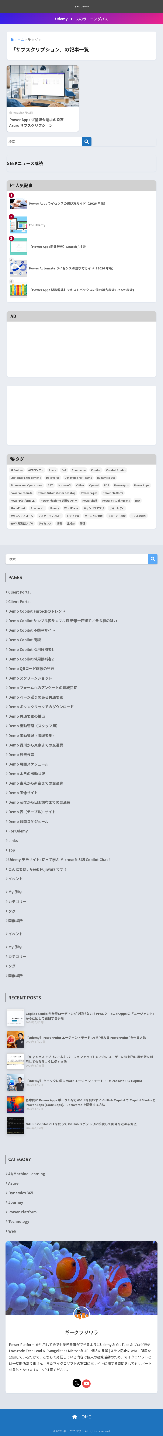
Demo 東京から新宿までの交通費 (35, 783)
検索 (152, 559)
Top (11, 850)
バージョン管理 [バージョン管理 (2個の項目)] (94, 516)
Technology (18, 1221)
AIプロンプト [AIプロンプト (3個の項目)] (36, 470)
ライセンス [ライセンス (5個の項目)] (45, 523)
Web (12, 1231)
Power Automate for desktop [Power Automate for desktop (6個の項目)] (57, 493)
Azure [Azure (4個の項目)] (52, 470)
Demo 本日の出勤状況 (26, 773)
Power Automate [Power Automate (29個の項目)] (21, 493)
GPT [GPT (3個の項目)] (50, 485)
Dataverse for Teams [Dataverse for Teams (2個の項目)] (78, 477)
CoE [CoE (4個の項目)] (64, 470)
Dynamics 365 (20, 1192)
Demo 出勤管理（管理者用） (32, 735)
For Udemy (18, 831)
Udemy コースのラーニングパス (81, 18)
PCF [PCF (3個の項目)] (106, 485)
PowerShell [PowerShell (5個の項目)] (89, 500)
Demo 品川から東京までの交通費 (35, 745)
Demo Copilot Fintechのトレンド (36, 611)
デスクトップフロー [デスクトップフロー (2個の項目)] (49, 516)
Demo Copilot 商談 (24, 639)
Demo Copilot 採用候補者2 (31, 659)
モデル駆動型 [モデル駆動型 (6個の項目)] (138, 516)
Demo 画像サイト (23, 792)
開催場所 (15, 920)
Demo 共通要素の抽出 (26, 716)
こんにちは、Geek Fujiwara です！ (37, 869)
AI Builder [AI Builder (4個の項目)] (16, 470)
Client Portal (19, 592)
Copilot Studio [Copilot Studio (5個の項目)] (115, 470)
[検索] (86, 141)
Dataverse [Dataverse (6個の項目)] (52, 477)
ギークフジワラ (81, 6)
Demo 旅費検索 (21, 754)
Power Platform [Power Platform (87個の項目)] (113, 493)
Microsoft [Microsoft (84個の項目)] (64, 485)
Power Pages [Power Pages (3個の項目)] (89, 493)
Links (13, 840)
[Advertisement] (82, 331)
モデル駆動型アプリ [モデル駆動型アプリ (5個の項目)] (21, 523)
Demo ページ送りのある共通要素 (35, 697)
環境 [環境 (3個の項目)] (59, 523)
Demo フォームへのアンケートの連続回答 (42, 687)
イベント (15, 878)
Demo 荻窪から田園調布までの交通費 (39, 802)
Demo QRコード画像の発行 (31, 668)
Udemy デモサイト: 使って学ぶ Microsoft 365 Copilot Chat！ (60, 859)
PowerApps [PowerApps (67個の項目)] (121, 485)
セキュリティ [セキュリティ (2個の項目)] (116, 508)
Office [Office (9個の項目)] (80, 485)
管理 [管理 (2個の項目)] (82, 523)
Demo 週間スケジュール (28, 821)
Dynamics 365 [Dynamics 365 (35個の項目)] (106, 477)
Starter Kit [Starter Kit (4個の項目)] (38, 508)
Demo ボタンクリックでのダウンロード (41, 706)
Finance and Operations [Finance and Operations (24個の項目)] (26, 485)
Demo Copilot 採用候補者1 (31, 649)
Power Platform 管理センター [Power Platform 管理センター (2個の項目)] (59, 500)
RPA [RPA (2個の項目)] (137, 500)
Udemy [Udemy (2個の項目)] (54, 508)
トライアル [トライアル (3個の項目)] (73, 516)
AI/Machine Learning (26, 1173)
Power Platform (22, 1211)
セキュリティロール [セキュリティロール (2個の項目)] (21, 516)
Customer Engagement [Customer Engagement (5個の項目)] (25, 477)
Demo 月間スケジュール (28, 764)
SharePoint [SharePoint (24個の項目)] (17, 508)
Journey (15, 1202)
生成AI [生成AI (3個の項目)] (71, 523)
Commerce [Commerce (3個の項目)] (79, 470)
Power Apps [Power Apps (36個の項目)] (141, 485)
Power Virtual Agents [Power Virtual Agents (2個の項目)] (116, 500)
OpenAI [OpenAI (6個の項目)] (94, 485)
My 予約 (15, 891)
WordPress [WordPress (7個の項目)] (71, 508)
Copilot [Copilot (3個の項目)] (96, 470)
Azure (13, 1183)
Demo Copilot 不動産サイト (31, 630)
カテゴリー (17, 901)
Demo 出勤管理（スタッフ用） (33, 725)
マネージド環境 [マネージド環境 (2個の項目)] (117, 516)
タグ (11, 911)
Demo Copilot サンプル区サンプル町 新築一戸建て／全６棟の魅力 (62, 620)
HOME (81, 1416)
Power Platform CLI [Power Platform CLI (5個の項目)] (22, 500)
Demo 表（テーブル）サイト (32, 811)
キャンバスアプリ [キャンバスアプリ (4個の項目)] (94, 508)
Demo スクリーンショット (30, 678)
